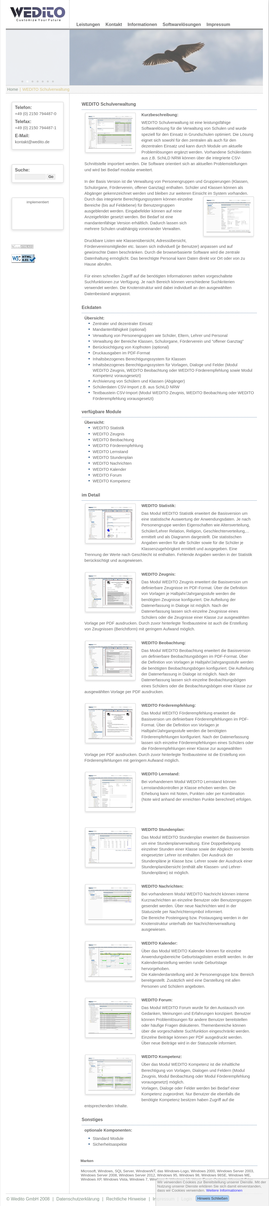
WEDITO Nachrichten (112, 463)
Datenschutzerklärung (78, 1199)
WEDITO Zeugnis (109, 434)
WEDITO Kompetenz (112, 481)
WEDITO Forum (107, 475)
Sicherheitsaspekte (110, 1144)
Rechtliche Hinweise (126, 1199)
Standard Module (108, 1138)
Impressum (218, 24)
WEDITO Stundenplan (113, 457)
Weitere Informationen (224, 1190)
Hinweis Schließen (212, 1198)
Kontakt (113, 24)
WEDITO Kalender (109, 469)
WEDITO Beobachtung (113, 440)
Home (12, 89)
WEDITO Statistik (108, 428)
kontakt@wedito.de (32, 142)
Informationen (142, 24)
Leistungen (88, 24)
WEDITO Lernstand (110, 451)
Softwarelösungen (182, 24)
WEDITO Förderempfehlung (118, 445)
